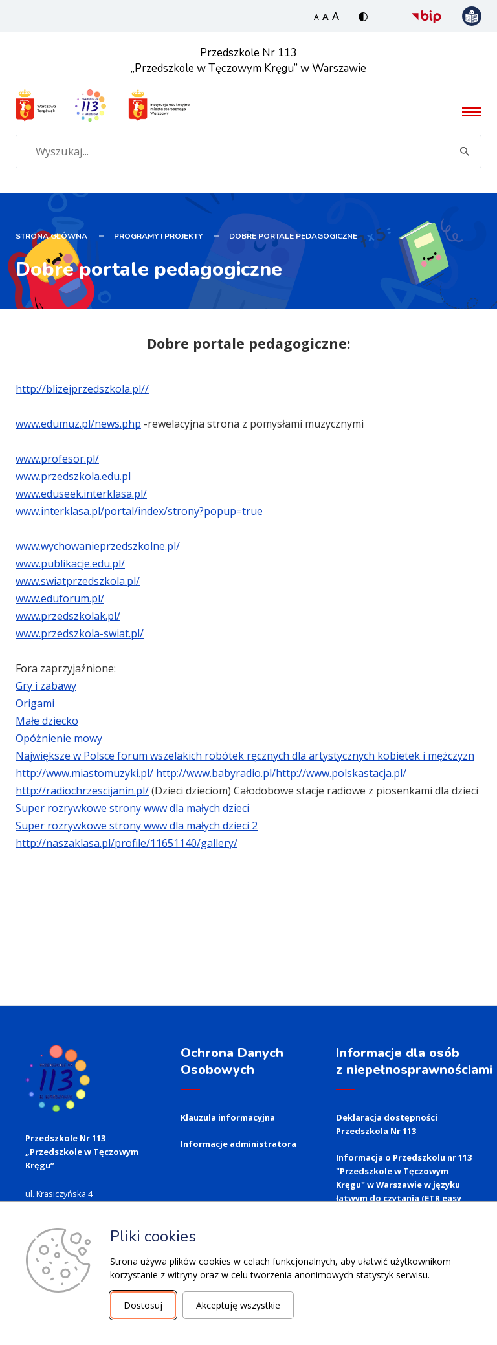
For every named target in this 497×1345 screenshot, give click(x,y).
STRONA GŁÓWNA (51, 235)
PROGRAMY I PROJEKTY (158, 235)
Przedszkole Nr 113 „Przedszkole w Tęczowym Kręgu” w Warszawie (249, 60)
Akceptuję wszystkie (238, 1305)
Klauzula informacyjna (228, 1116)
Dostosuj (143, 1305)
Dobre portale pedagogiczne (293, 235)
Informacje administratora (238, 1142)
